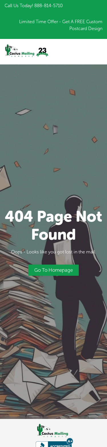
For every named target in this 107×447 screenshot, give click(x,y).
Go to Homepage (53, 270)
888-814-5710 (48, 5)
